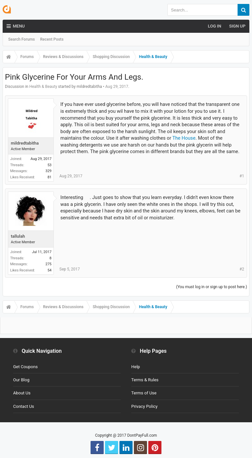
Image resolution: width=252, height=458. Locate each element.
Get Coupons (25, 366)
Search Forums (21, 39)
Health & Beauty (43, 86)
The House (183, 138)
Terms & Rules (144, 379)
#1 (242, 176)
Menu (16, 26)
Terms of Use (144, 392)
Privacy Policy (144, 406)
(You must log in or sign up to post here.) (211, 287)
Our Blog (21, 379)
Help (135, 366)
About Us (22, 392)
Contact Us (23, 406)
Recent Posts (51, 39)
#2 (242, 269)
